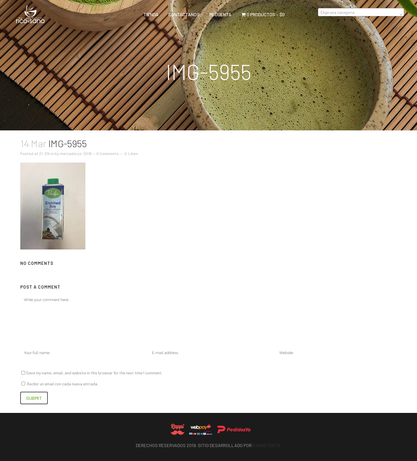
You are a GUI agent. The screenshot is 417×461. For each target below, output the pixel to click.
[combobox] (361, 12)
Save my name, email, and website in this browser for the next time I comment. (94, 372)
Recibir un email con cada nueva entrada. (62, 383)
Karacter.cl (267, 445)
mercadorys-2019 (76, 153)
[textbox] (361, 12)
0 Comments (107, 153)
